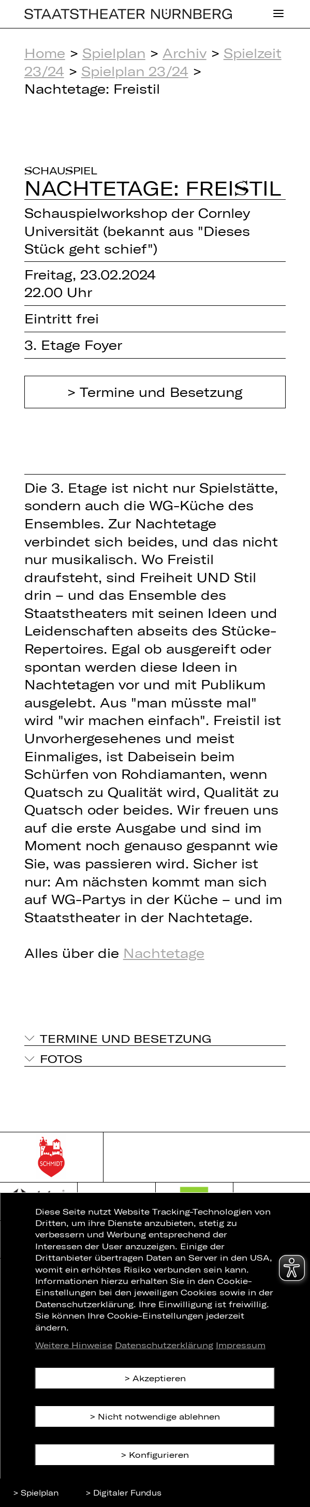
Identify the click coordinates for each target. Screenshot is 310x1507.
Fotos (61, 1058)
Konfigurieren (159, 1454)
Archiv (184, 53)
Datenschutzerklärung (164, 1345)
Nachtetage (163, 953)
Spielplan (113, 53)
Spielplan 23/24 (134, 71)
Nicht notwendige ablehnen (159, 1416)
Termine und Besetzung (161, 392)
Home (44, 53)
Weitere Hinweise (73, 1345)
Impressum (240, 1345)
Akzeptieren (159, 1378)
